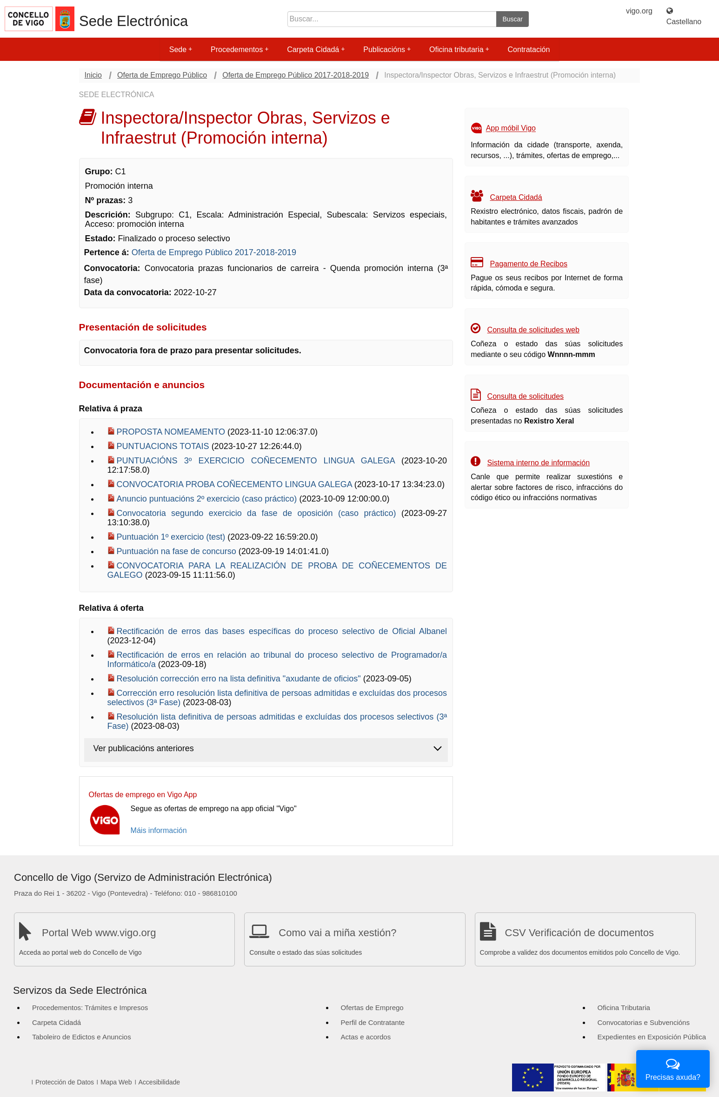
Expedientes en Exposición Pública (652, 1037)
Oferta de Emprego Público (162, 75)
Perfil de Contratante (373, 1022)
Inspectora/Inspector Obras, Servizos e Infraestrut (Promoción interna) (500, 75)
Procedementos (239, 49)
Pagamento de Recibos (528, 264)
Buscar (512, 19)
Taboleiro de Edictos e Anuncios (81, 1037)
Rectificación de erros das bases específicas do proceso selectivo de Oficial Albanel (282, 631)
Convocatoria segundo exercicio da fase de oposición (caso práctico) (259, 513)
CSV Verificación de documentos (579, 932)
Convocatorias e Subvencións (644, 1022)
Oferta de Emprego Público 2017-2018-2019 (295, 75)
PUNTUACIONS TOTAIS (164, 446)
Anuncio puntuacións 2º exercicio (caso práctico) (208, 498)
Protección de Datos (64, 1082)
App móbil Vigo (511, 128)
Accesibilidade (159, 1082)
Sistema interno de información (538, 463)
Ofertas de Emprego (372, 1007)
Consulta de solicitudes (525, 396)
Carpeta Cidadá (316, 49)
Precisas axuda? (673, 1068)
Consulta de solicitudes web (533, 330)
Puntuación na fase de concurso (178, 551)
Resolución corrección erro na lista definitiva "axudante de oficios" (240, 678)
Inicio (93, 75)
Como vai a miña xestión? (337, 932)
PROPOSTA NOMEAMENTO (172, 431)
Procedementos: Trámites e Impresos (90, 1007)
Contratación (529, 49)
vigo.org (639, 11)
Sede (180, 49)
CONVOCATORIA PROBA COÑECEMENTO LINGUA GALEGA (235, 484)
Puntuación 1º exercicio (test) (172, 537)
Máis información (159, 830)
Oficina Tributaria (624, 1007)
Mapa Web (116, 1082)
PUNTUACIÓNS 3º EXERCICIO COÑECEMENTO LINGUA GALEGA (259, 460)
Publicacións (387, 49)
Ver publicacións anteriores (143, 748)
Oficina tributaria (459, 49)
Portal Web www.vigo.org (99, 932)
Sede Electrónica (133, 21)
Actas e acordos (366, 1037)
